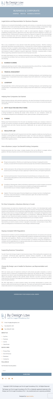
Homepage (16, 13)
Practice (23, 13)
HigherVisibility (30, 396)
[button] (48, 3)
